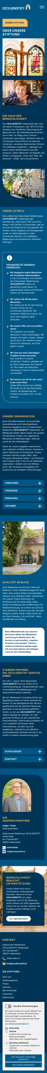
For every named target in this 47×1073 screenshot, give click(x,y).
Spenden (7, 987)
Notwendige (12, 1028)
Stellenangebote (10, 980)
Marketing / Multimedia (17, 1043)
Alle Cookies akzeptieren (23, 1065)
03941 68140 (12, 847)
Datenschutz (8, 997)
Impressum (8, 994)
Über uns (7, 977)
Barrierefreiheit (9, 990)
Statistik (10, 1031)
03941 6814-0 (13, 958)
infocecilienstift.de (16, 851)
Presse (6, 983)
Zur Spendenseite (18, 918)
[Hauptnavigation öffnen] (42, 7)
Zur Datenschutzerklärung (16, 1023)
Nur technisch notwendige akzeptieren (23, 1058)
